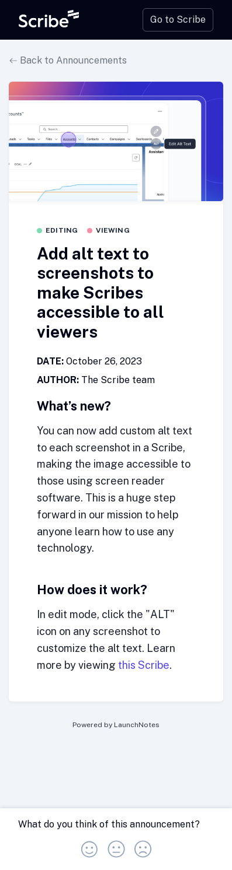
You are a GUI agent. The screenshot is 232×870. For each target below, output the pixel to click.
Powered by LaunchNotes (116, 725)
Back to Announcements (68, 60)
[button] (89, 846)
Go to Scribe (178, 19)
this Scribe (143, 665)
